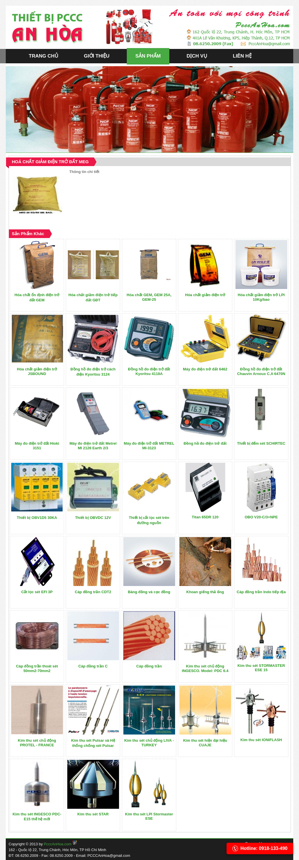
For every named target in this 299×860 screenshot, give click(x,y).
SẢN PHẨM (148, 56)
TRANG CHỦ (43, 56)
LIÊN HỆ (242, 56)
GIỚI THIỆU (97, 56)
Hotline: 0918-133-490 (260, 848)
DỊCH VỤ (197, 56)
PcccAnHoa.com (57, 844)
